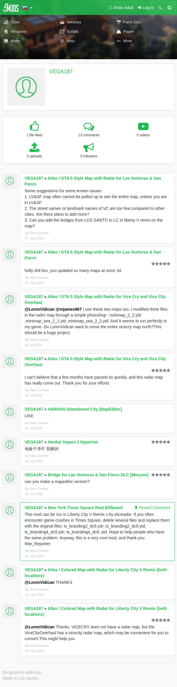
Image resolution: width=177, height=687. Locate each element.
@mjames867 (69, 309)
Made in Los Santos (20, 678)
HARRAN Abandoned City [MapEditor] (85, 409)
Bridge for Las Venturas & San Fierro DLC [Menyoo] (98, 474)
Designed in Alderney (21, 672)
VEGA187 (61, 71)
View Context (37, 233)
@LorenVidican (40, 309)
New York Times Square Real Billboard (85, 507)
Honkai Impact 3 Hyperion (73, 442)
